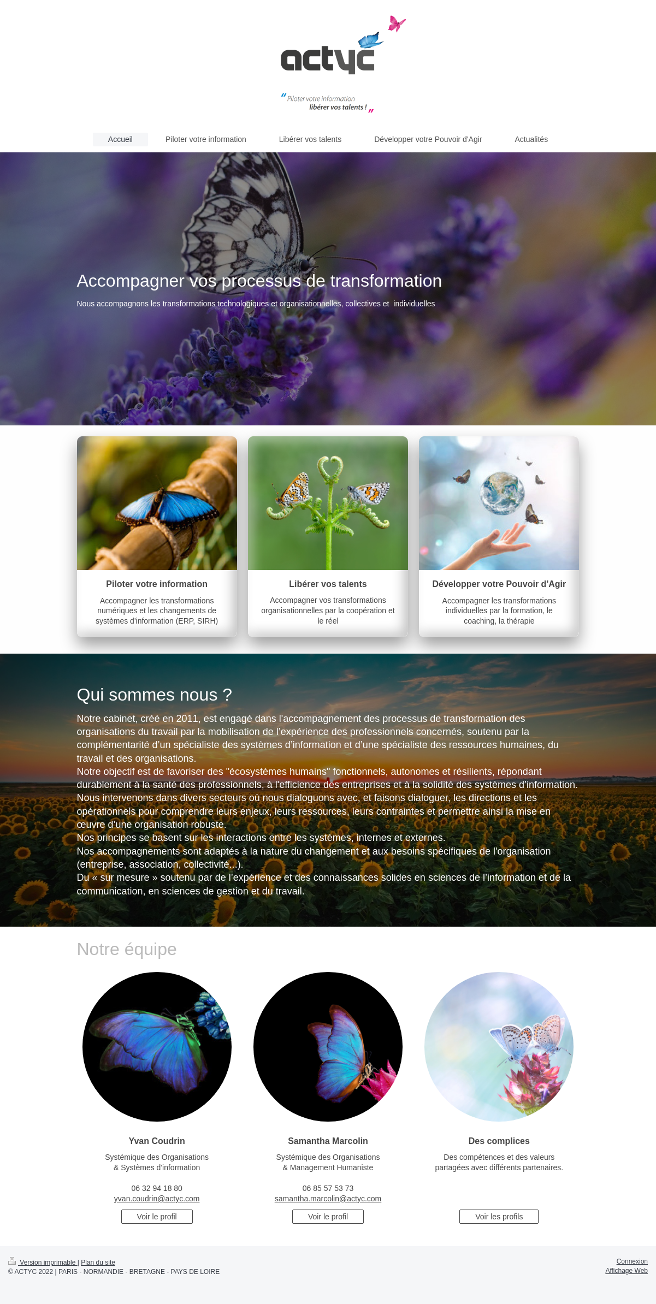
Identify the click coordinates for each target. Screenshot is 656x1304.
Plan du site (98, 1262)
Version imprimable (43, 1262)
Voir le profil (157, 1216)
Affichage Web (626, 1271)
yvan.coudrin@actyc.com (157, 1198)
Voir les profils (499, 1216)
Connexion (632, 1261)
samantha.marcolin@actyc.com (328, 1198)
